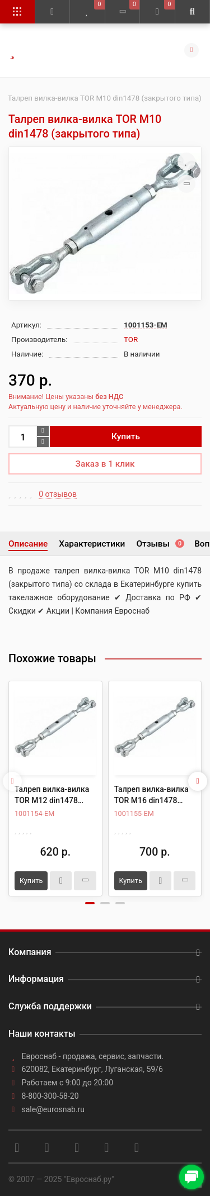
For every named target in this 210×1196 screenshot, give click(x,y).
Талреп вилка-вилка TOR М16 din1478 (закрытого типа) (151, 795)
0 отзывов (58, 494)
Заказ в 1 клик (105, 464)
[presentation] (12, 781)
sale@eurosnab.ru (53, 1109)
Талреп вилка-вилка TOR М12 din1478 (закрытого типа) (52, 795)
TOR (131, 339)
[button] (90, 903)
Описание (28, 544)
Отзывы (159, 544)
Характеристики (92, 544)
